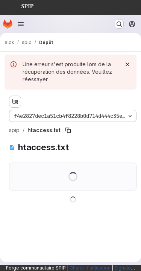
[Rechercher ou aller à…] (119, 24)
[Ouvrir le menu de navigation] (21, 24)
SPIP (21, 5)
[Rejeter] (127, 64)
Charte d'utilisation (90, 268)
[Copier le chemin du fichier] (68, 130)
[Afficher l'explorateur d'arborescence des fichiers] (15, 102)
